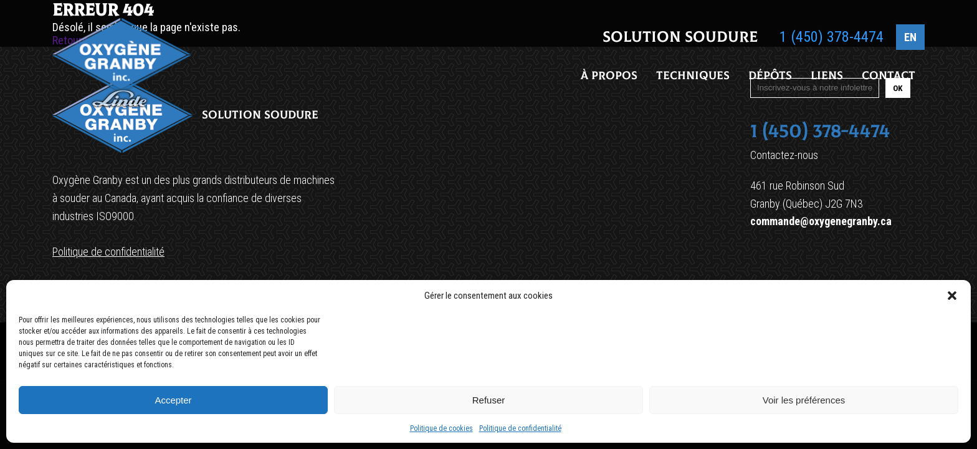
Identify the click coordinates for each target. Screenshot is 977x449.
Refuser (488, 400)
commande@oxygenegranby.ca (821, 221)
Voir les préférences (804, 400)
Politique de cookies (441, 428)
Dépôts (770, 77)
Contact (888, 77)
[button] (952, 295)
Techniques (693, 77)
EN (910, 38)
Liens (827, 77)
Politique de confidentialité (520, 428)
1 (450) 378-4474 (831, 38)
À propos (609, 77)
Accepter (173, 400)
